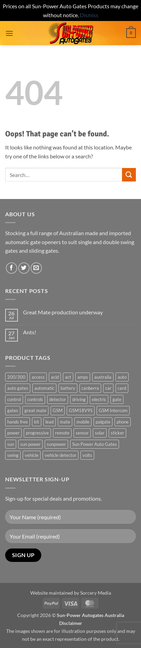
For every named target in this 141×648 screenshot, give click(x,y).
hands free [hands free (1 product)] (17, 422)
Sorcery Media (95, 593)
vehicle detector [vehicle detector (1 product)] (60, 455)
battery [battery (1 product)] (68, 388)
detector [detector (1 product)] (57, 399)
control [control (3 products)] (14, 399)
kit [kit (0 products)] (36, 422)
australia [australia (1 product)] (102, 377)
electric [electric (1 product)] (99, 399)
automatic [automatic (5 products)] (44, 388)
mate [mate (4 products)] (65, 422)
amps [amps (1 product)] (82, 377)
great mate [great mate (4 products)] (35, 410)
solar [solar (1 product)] (100, 433)
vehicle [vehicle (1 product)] (32, 455)
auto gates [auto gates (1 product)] (17, 388)
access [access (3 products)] (38, 377)
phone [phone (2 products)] (123, 422)
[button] (9, 33)
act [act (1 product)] (68, 377)
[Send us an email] (36, 268)
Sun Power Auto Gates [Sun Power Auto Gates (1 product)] (94, 444)
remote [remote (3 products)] (62, 433)
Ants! (29, 332)
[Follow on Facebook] (11, 268)
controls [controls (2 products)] (35, 399)
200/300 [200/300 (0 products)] (16, 377)
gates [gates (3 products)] (12, 410)
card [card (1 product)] (122, 388)
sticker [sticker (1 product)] (117, 433)
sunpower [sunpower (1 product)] (56, 444)
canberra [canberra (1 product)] (90, 388)
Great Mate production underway (63, 312)
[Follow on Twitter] (24, 268)
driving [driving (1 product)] (79, 399)
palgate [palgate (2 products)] (103, 422)
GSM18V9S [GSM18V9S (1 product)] (81, 410)
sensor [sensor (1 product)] (82, 433)
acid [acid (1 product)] (55, 377)
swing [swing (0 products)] (13, 455)
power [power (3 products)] (13, 433)
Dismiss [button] (89, 15)
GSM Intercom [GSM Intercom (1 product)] (113, 410)
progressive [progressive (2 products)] (37, 433)
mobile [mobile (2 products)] (82, 422)
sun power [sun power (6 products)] (30, 444)
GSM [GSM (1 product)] (58, 410)
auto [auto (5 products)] (122, 377)
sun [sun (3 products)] (10, 444)
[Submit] (129, 174)
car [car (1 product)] (108, 388)
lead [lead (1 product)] (49, 422)
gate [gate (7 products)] (116, 399)
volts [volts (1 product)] (87, 455)
